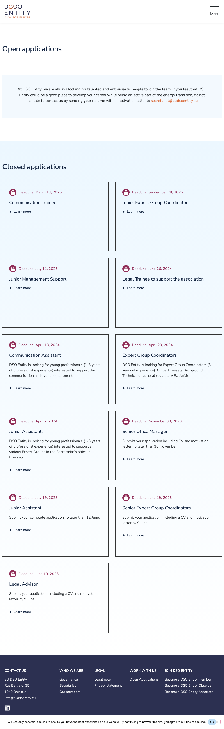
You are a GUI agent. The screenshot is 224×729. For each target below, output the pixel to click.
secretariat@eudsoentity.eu (174, 100)
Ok (212, 722)
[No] (217, 722)
